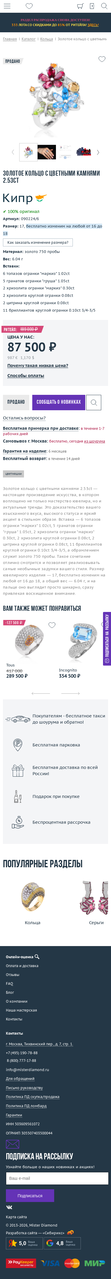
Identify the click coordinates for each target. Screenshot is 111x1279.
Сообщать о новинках (59, 402)
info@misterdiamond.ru (27, 1070)
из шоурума (94, 441)
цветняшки (13, 474)
